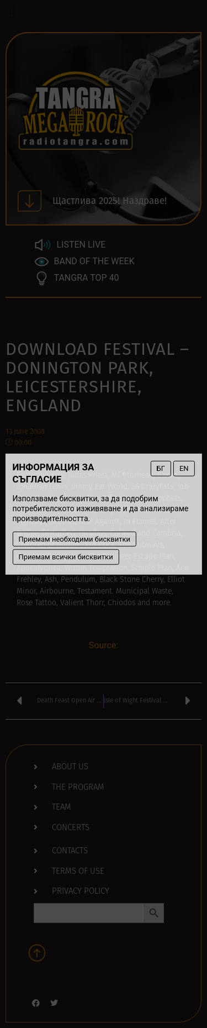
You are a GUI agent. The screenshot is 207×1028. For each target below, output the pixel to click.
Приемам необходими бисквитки (74, 538)
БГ (161, 468)
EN (184, 468)
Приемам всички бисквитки (65, 557)
